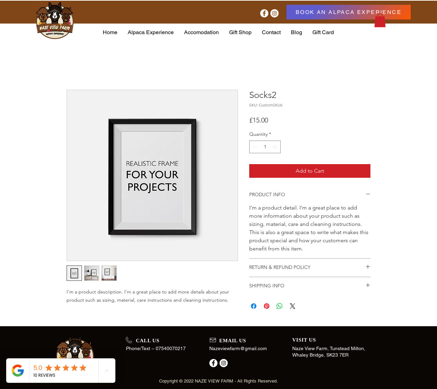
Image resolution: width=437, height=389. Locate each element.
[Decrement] (254, 147)
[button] (380, 20)
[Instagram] (274, 13)
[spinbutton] (265, 147)
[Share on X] (292, 306)
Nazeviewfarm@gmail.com (238, 348)
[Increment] (275, 147)
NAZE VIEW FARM (214, 381)
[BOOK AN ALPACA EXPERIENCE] (348, 12)
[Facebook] (264, 13)
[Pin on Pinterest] (267, 306)
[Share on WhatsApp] (280, 306)
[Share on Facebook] (254, 306)
